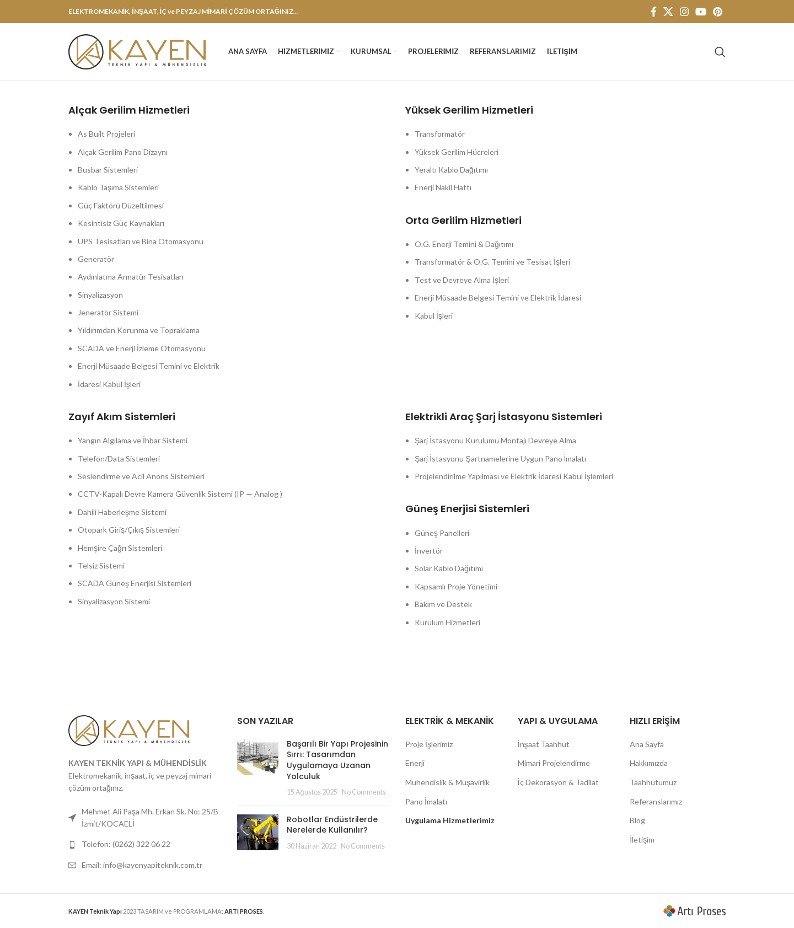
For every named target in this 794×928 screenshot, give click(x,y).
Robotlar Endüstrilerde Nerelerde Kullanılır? (332, 825)
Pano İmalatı (426, 801)
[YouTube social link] (701, 11)
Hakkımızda (649, 763)
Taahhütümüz (653, 782)
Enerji (415, 763)
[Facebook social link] (653, 11)
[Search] (720, 52)
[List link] (144, 844)
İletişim (642, 839)
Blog (637, 820)
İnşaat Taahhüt (544, 744)
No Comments (364, 792)
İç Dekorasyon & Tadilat (558, 782)
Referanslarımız (656, 801)
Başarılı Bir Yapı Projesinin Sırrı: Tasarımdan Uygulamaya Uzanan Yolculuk (337, 760)
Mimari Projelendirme (554, 763)
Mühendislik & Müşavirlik (447, 782)
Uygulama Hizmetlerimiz (450, 820)
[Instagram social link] (684, 11)
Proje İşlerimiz (429, 744)
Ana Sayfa (647, 744)
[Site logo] (137, 51)
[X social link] (668, 11)
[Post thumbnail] (257, 768)
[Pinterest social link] (718, 11)
